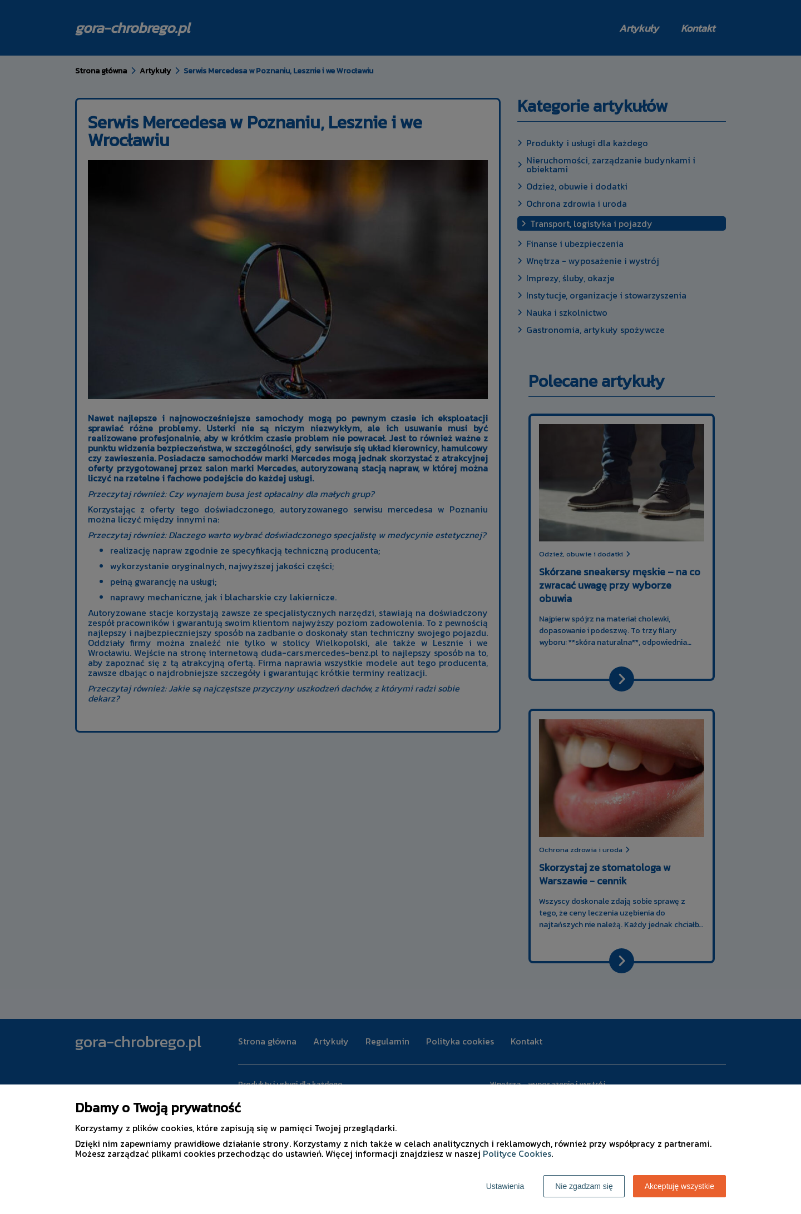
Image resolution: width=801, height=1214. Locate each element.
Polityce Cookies (517, 1153)
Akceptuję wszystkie (679, 1186)
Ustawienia (505, 1186)
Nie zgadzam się (584, 1186)
